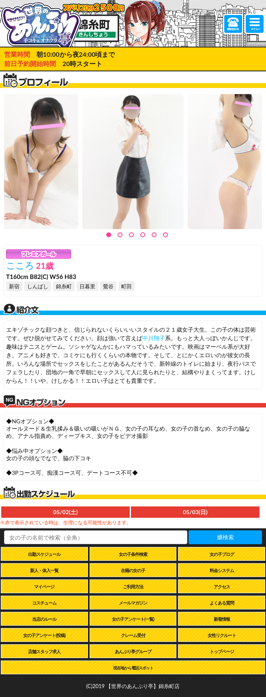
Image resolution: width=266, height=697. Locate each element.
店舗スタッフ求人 (44, 651)
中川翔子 (153, 338)
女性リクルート (222, 635)
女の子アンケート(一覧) (133, 619)
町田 (126, 286)
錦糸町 (64, 286)
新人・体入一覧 (44, 570)
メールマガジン (133, 602)
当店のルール (44, 619)
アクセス (222, 586)
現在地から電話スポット (133, 667)
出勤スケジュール (44, 554)
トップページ (222, 651)
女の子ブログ (222, 554)
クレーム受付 (133, 635)
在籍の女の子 (133, 570)
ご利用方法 (133, 586)
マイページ (44, 586)
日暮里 (87, 286)
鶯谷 (108, 286)
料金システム (222, 570)
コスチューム (44, 602)
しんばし (37, 286)
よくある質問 (222, 602)
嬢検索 (225, 537)
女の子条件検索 (133, 554)
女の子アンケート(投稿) (44, 635)
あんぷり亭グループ (133, 651)
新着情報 (222, 619)
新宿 (14, 286)
